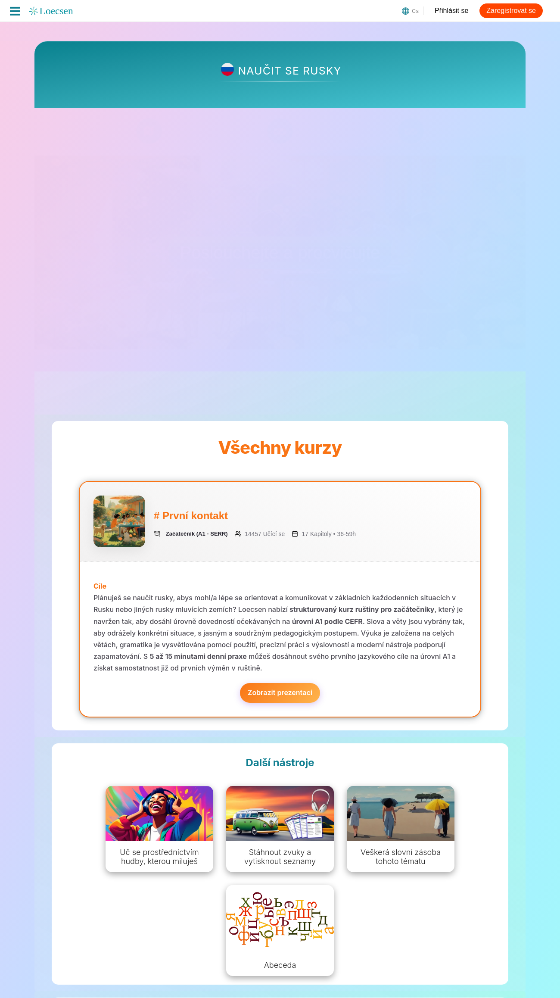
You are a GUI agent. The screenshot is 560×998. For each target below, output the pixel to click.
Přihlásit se (451, 10)
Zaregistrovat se (511, 10)
